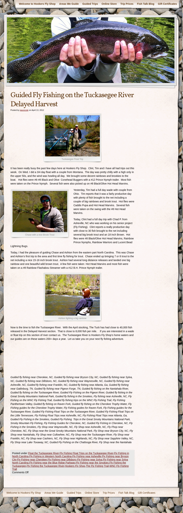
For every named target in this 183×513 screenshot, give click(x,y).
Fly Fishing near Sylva (89, 459)
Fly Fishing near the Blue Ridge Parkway (52, 462)
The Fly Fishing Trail (97, 466)
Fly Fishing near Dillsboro (62, 459)
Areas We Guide (69, 3)
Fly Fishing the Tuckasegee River (45, 466)
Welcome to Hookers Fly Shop (37, 3)
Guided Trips (90, 3)
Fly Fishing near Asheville (86, 456)
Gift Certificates (167, 3)
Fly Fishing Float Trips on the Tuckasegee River (86, 453)
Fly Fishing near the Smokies (92, 462)
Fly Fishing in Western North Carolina (50, 456)
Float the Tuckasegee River (43, 453)
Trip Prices (126, 3)
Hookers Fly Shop (75, 466)
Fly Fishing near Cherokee (32, 459)
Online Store (109, 3)
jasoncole (24, 110)
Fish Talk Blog (145, 3)
